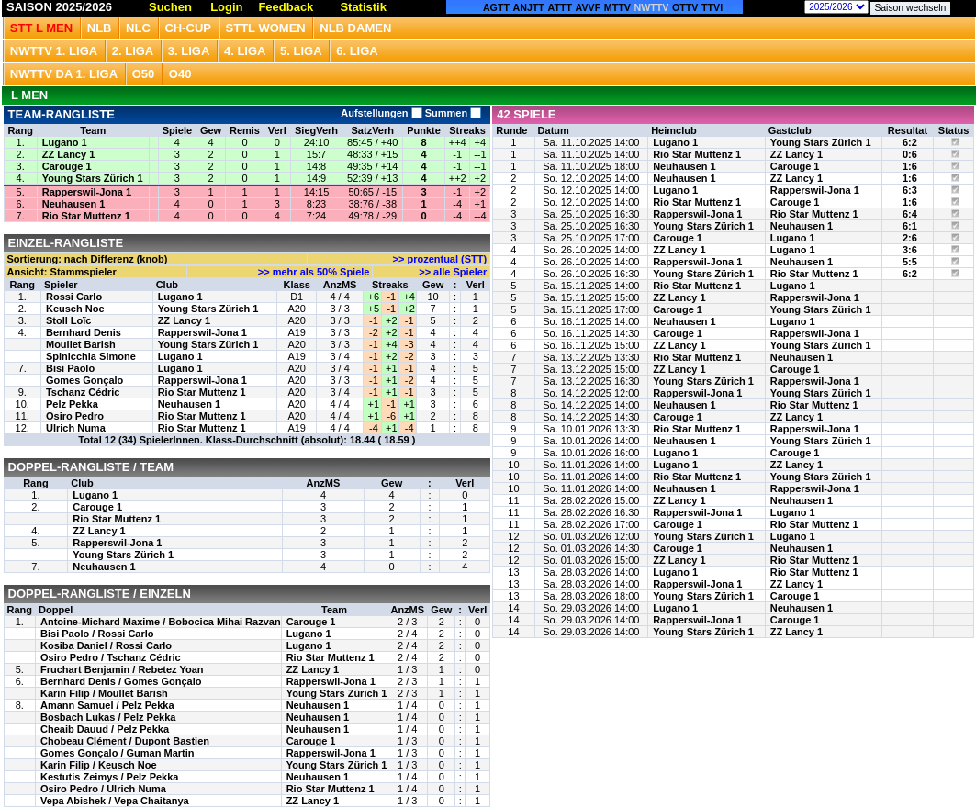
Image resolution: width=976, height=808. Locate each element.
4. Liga (245, 51)
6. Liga (357, 51)
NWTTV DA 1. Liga (64, 74)
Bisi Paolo (70, 368)
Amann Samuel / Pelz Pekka (107, 705)
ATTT (560, 7)
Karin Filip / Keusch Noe (98, 764)
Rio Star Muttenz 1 (86, 215)
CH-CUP (187, 28)
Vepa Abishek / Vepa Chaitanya (114, 800)
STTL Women (266, 28)
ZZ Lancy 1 (68, 154)
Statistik (363, 7)
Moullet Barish (81, 344)
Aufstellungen (381, 112)
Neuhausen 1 (73, 203)
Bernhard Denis (83, 332)
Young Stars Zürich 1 (92, 178)
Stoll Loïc (69, 320)
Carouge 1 (67, 166)
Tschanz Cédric (83, 392)
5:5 (910, 261)
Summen (452, 112)
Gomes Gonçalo (84, 380)
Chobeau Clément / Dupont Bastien (124, 740)
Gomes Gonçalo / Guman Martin (117, 752)
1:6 (910, 166)
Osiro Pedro (75, 415)
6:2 (910, 142)
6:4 (910, 213)
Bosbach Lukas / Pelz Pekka (107, 717)
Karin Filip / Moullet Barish (104, 693)
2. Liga (133, 51)
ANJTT (528, 7)
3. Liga (189, 51)
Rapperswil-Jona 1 (86, 191)
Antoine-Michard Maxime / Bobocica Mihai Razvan (160, 621)
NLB (99, 28)
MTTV (617, 7)
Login (226, 7)
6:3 (910, 190)
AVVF (588, 7)
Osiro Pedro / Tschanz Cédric (110, 657)
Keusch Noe (75, 308)
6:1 (910, 225)
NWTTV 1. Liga (53, 51)
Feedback (285, 7)
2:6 (910, 237)
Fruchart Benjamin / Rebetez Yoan (121, 669)
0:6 (910, 154)
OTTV (685, 7)
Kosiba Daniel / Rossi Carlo (106, 645)
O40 (180, 74)
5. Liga (301, 51)
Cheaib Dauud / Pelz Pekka (104, 729)
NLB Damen (355, 28)
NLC (138, 28)
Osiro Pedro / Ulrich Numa (103, 788)
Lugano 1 (64, 142)
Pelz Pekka (72, 404)
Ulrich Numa (76, 427)
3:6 (910, 249)
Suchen (170, 7)
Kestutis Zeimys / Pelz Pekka (109, 776)
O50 (143, 74)
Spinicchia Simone (91, 356)
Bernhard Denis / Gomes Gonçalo (120, 681)
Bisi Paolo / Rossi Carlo (96, 633)
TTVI (712, 7)
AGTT (496, 7)
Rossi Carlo (74, 296)
